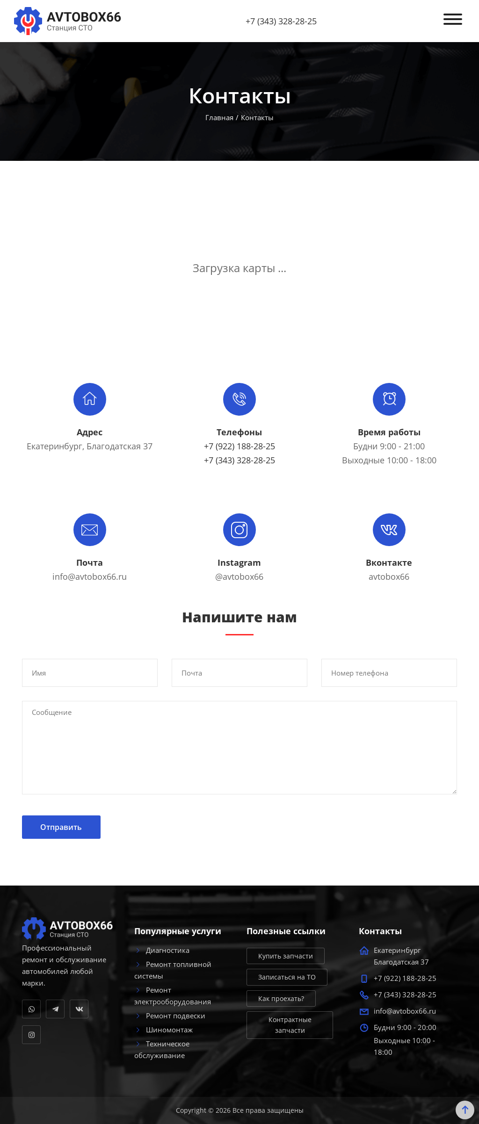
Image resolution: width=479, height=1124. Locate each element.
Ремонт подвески (169, 1015)
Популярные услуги (177, 931)
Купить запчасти (285, 955)
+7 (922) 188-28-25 (239, 446)
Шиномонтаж (163, 1029)
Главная (219, 117)
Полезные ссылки (286, 931)
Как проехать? (281, 998)
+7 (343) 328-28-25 (281, 21)
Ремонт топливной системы (172, 969)
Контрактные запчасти (290, 1025)
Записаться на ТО (287, 977)
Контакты (380, 931)
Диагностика (161, 950)
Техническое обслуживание (161, 1049)
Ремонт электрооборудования (172, 995)
